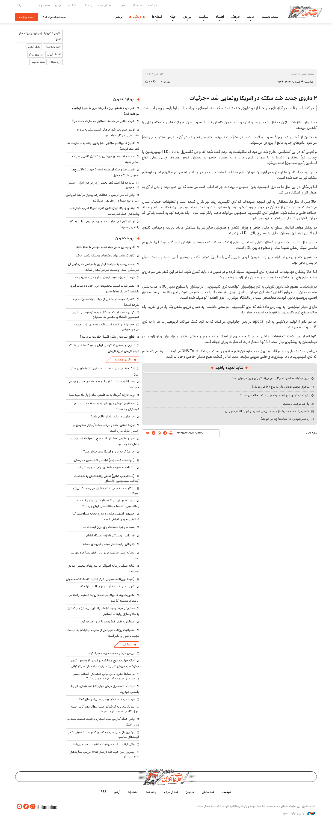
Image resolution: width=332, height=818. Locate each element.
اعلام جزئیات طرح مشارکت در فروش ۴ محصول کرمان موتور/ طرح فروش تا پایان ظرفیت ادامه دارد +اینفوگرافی (104, 663)
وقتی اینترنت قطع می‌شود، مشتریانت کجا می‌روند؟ (103, 744)
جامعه (250, 16)
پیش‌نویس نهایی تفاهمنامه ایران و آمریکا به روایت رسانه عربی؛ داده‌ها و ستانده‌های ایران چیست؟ (106, 503)
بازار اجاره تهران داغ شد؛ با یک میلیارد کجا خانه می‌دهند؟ (274, 395)
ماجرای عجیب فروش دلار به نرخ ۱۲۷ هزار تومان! (280, 386)
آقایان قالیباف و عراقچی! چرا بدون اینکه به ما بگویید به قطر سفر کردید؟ (103, 145)
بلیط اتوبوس (38, 62)
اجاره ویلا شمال (52, 47)
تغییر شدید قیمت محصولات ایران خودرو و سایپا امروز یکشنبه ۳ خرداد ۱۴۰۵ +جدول (104, 288)
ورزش (187, 16)
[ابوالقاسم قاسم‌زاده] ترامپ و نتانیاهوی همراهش (104, 460)
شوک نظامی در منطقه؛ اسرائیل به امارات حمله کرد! (103, 121)
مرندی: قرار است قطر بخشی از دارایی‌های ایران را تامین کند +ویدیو (103, 185)
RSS (103, 791)
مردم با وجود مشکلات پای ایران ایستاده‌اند (109, 526)
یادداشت (87, 5)
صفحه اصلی (307, 74)
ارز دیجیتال (55, 62)
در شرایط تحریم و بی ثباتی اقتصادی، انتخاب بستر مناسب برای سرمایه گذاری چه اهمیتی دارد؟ (106, 676)
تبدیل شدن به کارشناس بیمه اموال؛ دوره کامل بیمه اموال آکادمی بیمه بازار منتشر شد (105, 709)
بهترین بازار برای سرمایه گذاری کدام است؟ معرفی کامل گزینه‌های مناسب (103, 734)
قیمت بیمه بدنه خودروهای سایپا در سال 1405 (107, 699)
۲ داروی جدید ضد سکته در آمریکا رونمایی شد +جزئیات (253, 98)
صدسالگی (136, 5)
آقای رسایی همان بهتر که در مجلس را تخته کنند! (105, 247)
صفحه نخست (270, 16)
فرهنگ (235, 16)
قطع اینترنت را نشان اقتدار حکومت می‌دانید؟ (107, 336)
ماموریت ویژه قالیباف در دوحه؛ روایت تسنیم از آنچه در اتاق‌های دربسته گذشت (104, 597)
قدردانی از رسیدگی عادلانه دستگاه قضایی (109, 535)
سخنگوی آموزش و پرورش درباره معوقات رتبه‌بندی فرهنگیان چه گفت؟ (106, 406)
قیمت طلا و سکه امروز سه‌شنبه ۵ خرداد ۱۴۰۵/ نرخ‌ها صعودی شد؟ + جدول (105, 172)
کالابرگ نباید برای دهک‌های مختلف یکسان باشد (105, 255)
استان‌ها (157, 16)
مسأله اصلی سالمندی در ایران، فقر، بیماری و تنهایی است (105, 555)
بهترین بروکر (36, 54)
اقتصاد (220, 16)
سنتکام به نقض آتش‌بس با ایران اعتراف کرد (108, 621)
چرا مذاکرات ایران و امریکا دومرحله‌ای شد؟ (109, 451)
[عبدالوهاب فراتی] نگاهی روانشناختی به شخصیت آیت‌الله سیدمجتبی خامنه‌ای (106, 478)
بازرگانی (127, 644)
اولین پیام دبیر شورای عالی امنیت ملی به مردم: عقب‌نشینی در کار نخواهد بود (108, 132)
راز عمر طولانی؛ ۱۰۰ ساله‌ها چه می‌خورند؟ (285, 418)
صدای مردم (104, 5)
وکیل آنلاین (34, 47)
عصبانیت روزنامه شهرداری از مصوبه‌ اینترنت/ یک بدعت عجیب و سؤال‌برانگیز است (103, 633)
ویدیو (119, 16)
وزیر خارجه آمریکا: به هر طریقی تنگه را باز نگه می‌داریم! (102, 394)
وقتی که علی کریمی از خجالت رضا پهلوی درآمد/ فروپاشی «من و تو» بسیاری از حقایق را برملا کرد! (102, 197)
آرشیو (58, 5)
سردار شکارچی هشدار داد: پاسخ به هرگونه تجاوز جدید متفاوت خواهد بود (104, 441)
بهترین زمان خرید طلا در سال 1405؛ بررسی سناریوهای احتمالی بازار (104, 754)
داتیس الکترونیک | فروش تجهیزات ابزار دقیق (40, 36)
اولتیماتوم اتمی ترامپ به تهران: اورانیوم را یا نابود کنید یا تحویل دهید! (103, 224)
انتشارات (71, 5)
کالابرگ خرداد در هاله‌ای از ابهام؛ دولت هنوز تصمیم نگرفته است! (106, 302)
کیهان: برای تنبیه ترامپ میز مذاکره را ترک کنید (106, 586)
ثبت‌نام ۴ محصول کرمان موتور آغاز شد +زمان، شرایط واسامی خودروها (105, 689)
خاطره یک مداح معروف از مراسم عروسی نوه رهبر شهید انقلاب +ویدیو (267, 411)
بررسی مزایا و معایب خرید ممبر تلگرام (112, 653)
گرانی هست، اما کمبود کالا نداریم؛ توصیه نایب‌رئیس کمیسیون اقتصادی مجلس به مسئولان (105, 314)
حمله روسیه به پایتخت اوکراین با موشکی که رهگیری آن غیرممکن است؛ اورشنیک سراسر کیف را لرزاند (103, 267)
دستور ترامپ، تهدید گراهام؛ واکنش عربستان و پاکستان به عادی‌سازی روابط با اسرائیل (103, 611)
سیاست (203, 16)
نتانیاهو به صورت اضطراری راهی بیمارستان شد (106, 467)
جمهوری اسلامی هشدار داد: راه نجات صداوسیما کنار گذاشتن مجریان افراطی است (105, 516)
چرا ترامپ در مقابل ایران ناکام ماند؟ (112, 416)
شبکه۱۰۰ (152, 5)
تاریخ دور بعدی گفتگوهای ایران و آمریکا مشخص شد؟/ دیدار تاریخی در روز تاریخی (104, 348)
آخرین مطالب (123, 359)
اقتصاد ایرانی (54, 54)
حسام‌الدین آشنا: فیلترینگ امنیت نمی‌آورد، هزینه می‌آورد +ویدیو (106, 327)
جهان (172, 16)
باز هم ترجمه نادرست (296, 403)
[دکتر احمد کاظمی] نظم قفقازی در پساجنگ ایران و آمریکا (105, 490)
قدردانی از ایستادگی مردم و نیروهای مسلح (109, 544)
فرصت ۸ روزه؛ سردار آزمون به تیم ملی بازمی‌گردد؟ (105, 277)
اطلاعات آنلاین (305, 11)
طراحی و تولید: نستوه (298, 813)
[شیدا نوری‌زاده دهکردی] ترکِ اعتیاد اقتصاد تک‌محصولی (100, 579)
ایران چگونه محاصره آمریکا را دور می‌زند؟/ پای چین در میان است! (270, 378)
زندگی (137, 16)
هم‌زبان (120, 5)
